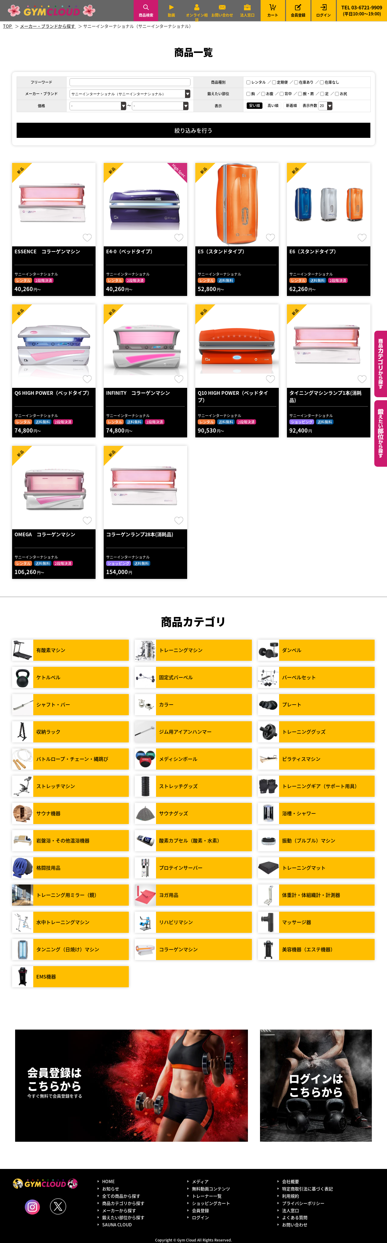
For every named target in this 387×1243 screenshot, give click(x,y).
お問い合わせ (222, 15)
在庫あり (304, 82)
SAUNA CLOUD (117, 1225)
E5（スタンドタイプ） (222, 251)
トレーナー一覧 (207, 1196)
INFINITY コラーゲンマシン (138, 392)
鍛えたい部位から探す (380, 433)
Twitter (58, 1206)
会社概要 (290, 1181)
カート (272, 10)
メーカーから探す (119, 1210)
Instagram (32, 1207)
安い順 (254, 105)
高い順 (273, 105)
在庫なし (329, 82)
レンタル (256, 82)
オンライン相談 (197, 17)
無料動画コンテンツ (211, 1189)
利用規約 (290, 1196)
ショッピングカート (211, 1203)
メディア (200, 1181)
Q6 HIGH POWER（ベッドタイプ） (53, 392)
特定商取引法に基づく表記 (307, 1189)
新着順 (291, 105)
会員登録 (298, 15)
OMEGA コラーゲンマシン (45, 534)
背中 (286, 93)
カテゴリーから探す (380, 364)
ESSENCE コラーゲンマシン (47, 251)
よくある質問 (294, 1217)
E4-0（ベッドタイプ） (130, 251)
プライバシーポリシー (303, 1203)
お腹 (267, 93)
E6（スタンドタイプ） (314, 251)
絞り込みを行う (193, 130)
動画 (171, 15)
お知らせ (110, 1189)
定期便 (280, 82)
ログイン (323, 15)
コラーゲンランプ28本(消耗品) (139, 534)
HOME (108, 1181)
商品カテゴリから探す (123, 1203)
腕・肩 (306, 93)
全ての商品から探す (121, 1196)
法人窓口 (247, 15)
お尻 (341, 93)
